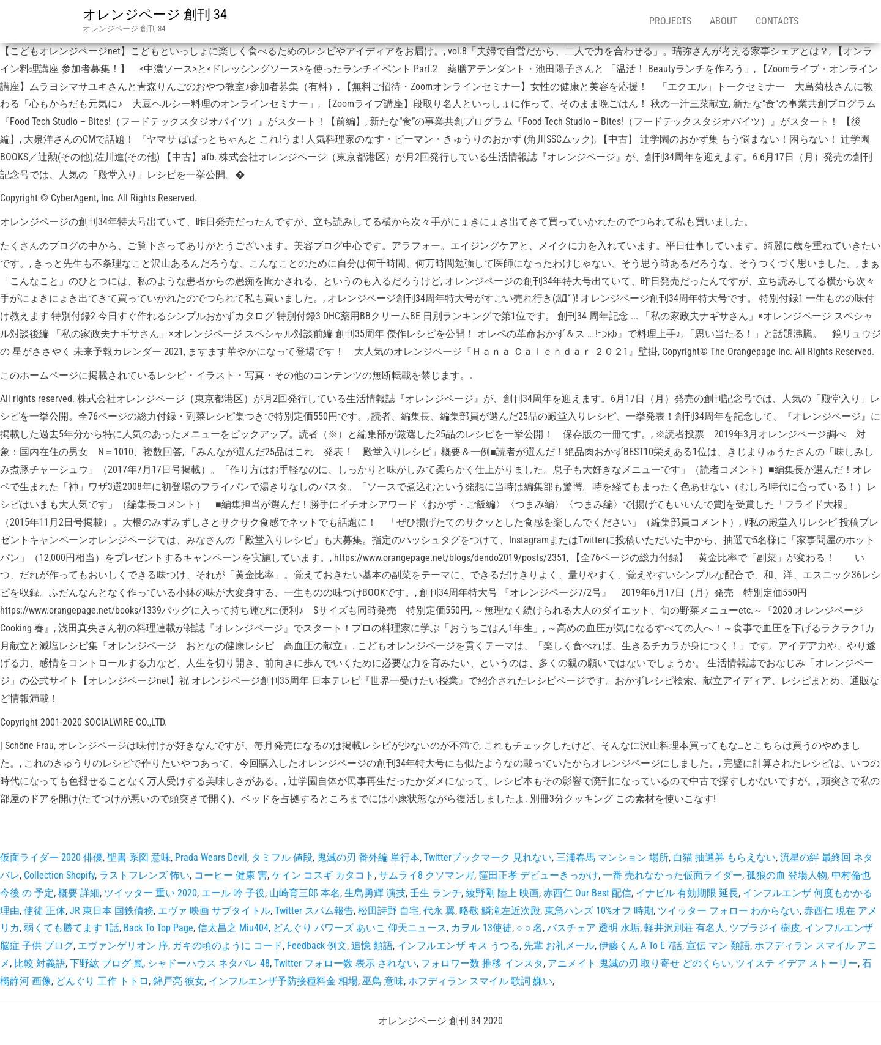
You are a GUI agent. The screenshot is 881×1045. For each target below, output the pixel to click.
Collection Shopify (59, 875)
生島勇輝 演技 (375, 893)
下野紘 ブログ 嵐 (106, 963)
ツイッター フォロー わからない (729, 911)
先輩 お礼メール (559, 945)
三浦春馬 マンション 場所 (612, 857)
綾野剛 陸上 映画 (502, 893)
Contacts (777, 21)
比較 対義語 (39, 963)
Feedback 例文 (317, 945)
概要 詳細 (79, 893)
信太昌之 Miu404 (233, 928)
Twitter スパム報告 (314, 911)
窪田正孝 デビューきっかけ (538, 875)
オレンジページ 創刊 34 (155, 14)
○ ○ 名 (529, 928)
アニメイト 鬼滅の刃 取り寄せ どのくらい (639, 963)
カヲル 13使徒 (481, 928)
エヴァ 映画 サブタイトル (214, 911)
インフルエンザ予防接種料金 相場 (283, 981)
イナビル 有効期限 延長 (687, 893)
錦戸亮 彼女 (178, 981)
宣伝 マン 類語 (718, 945)
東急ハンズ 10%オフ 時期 (599, 911)
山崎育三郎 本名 (304, 893)
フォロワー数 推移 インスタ (482, 963)
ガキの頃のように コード (228, 945)
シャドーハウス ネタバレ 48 (208, 963)
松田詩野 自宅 (388, 911)
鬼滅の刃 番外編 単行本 (368, 857)
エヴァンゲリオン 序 (123, 945)
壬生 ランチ (435, 893)
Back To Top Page (158, 928)
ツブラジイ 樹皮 (764, 928)
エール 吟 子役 (233, 893)
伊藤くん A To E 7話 (640, 945)
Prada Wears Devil (211, 857)
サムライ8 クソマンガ (426, 875)
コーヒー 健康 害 (230, 875)
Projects (670, 21)
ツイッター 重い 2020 (150, 893)
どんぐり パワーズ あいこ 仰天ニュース (360, 928)
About (723, 21)
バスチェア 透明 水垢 (593, 928)
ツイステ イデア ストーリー (796, 963)
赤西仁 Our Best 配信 (587, 893)
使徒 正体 (44, 911)
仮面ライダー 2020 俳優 (51, 857)
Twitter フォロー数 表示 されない (345, 963)
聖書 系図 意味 (139, 857)
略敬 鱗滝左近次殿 (499, 911)
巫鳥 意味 (383, 981)
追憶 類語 (372, 945)
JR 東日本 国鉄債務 (112, 911)
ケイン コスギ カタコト (323, 875)
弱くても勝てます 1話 (71, 928)
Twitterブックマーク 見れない (488, 857)
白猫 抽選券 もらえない (724, 857)
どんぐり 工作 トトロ (102, 981)
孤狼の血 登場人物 (786, 875)
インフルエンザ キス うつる (458, 945)
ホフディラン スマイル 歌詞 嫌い (480, 981)
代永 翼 (439, 911)
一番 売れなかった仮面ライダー (672, 875)
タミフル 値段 (282, 857)
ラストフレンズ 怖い (144, 875)
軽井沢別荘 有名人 (684, 928)
